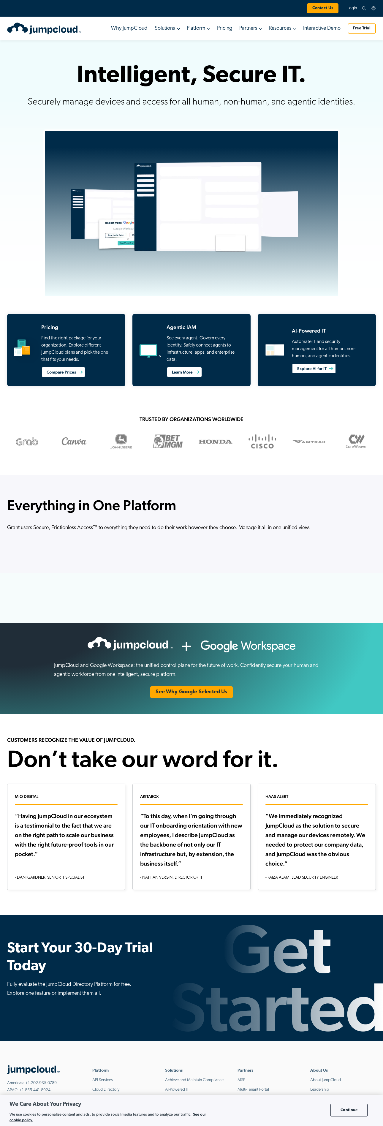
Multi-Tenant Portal (253, 1089)
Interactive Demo (322, 28)
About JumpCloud (325, 1080)
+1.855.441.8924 (34, 1090)
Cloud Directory (105, 1089)
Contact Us (322, 8)
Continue (349, 1110)
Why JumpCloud (129, 28)
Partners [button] (248, 28)
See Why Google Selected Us (191, 692)
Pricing (224, 28)
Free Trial (362, 28)
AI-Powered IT (177, 1089)
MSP (241, 1080)
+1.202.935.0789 (41, 1083)
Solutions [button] (165, 28)
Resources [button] (280, 28)
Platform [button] (196, 28)
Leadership (319, 1089)
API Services (102, 1080)
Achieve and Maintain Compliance (194, 1080)
